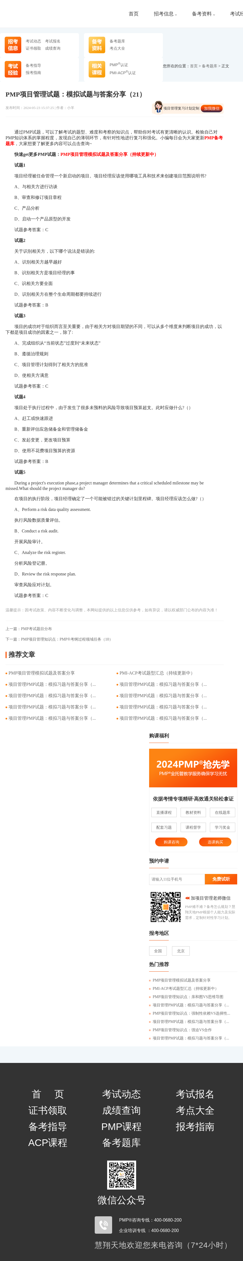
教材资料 (193, 812)
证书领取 (33, 48)
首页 (134, 14)
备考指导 (33, 65)
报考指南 (33, 72)
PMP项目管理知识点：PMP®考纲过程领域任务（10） (59, 639)
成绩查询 (52, 48)
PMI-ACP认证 (123, 73)
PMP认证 (119, 65)
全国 (158, 951)
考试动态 (33, 41)
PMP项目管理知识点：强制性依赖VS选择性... (189, 1013)
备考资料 (203, 14)
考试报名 (52, 41)
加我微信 (212, 108)
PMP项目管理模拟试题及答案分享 (42, 673)
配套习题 (164, 827)
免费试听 (221, 879)
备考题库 (117, 41)
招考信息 (165, 14)
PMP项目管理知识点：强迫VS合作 (180, 1030)
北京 (181, 951)
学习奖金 (222, 827)
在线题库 (222, 812)
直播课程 (164, 812)
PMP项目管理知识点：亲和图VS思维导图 (186, 997)
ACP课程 (47, 1142)
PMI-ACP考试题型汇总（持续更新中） (157, 673)
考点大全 (117, 48)
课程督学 (193, 827)
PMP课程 (121, 1126)
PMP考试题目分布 (29, 629)
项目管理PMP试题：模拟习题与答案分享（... (52, 684)
